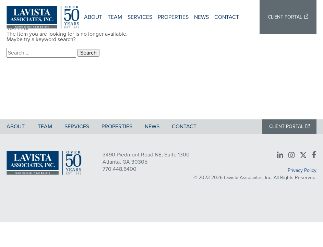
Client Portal (285, 17)
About (93, 17)
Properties (173, 17)
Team (115, 17)
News (201, 17)
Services (140, 17)
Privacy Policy (302, 170)
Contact (226, 17)
